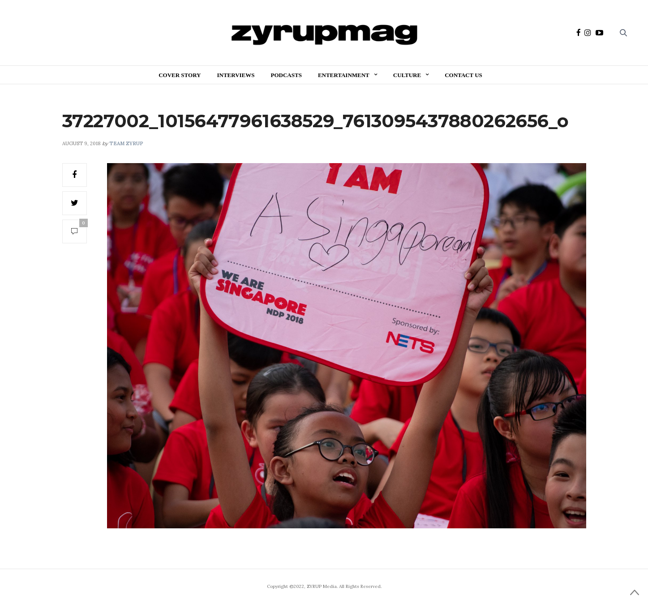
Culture (407, 75)
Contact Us (463, 75)
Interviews (235, 75)
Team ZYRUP (126, 143)
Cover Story (180, 75)
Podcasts (286, 75)
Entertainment (343, 75)
